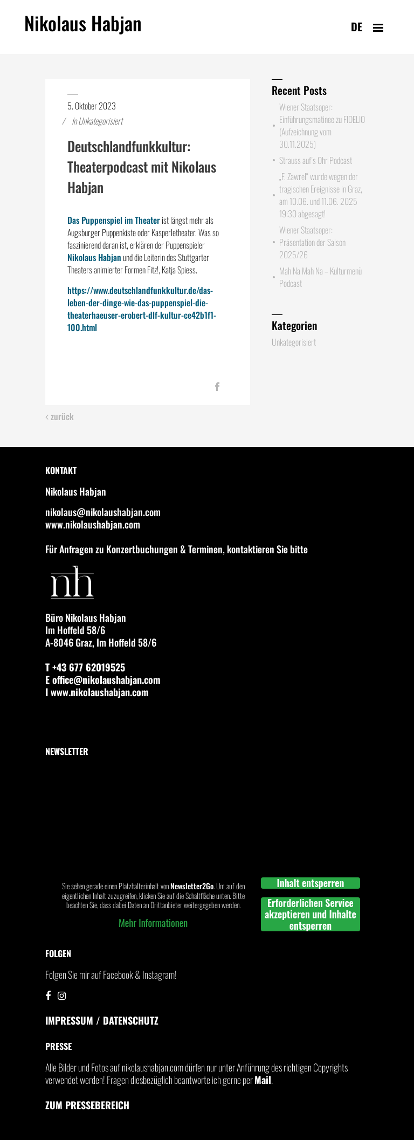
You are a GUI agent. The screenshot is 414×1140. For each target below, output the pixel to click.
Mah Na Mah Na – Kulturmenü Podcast (320, 277)
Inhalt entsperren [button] (310, 883)
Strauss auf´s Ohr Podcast (315, 160)
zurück (59, 416)
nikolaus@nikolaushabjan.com (103, 512)
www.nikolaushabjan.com (92, 524)
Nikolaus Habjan (83, 29)
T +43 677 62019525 (85, 667)
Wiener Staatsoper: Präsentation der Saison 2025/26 (312, 242)
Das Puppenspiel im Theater (113, 220)
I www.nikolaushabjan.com (97, 692)
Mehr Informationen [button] (153, 923)
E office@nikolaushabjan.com (103, 679)
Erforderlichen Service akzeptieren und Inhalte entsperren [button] (310, 914)
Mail (262, 1080)
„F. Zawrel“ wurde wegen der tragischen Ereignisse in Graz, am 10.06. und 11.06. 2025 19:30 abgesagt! (320, 195)
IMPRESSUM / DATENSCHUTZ (101, 1020)
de (356, 26)
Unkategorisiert (100, 120)
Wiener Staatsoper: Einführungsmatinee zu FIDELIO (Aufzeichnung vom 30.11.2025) (322, 125)
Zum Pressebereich (87, 1105)
